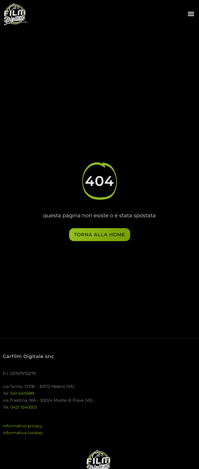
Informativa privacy (22, 425)
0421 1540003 (23, 407)
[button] (191, 14)
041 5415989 (22, 393)
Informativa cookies (23, 432)
